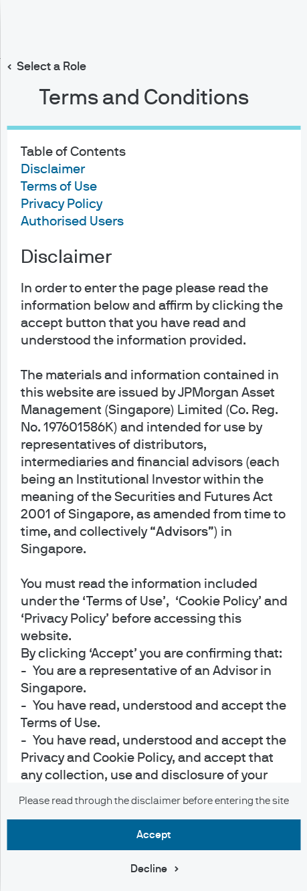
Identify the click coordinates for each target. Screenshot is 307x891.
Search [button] (251, 26)
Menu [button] (284, 29)
